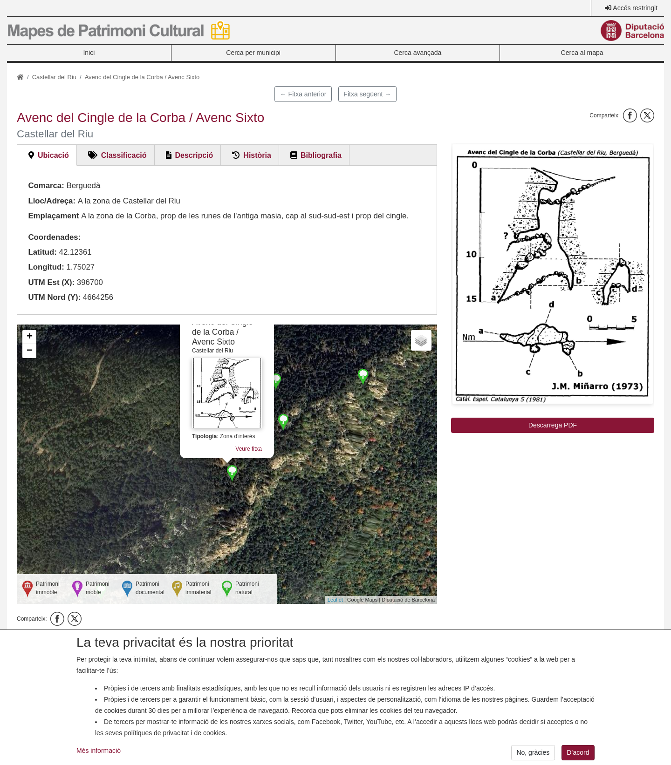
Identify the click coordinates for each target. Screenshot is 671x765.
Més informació (98, 757)
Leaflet (335, 600)
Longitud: (46, 267)
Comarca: (46, 185)
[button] (552, 274)
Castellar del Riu (54, 77)
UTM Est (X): (51, 282)
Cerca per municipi (253, 52)
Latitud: (42, 252)
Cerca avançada (417, 52)
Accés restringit (635, 8)
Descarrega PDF (552, 425)
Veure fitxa (248, 449)
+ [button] (30, 337)
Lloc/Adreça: (51, 200)
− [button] (30, 351)
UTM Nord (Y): (54, 297)
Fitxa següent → (367, 94)
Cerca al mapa (582, 52)
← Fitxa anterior (303, 94)
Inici (89, 52)
